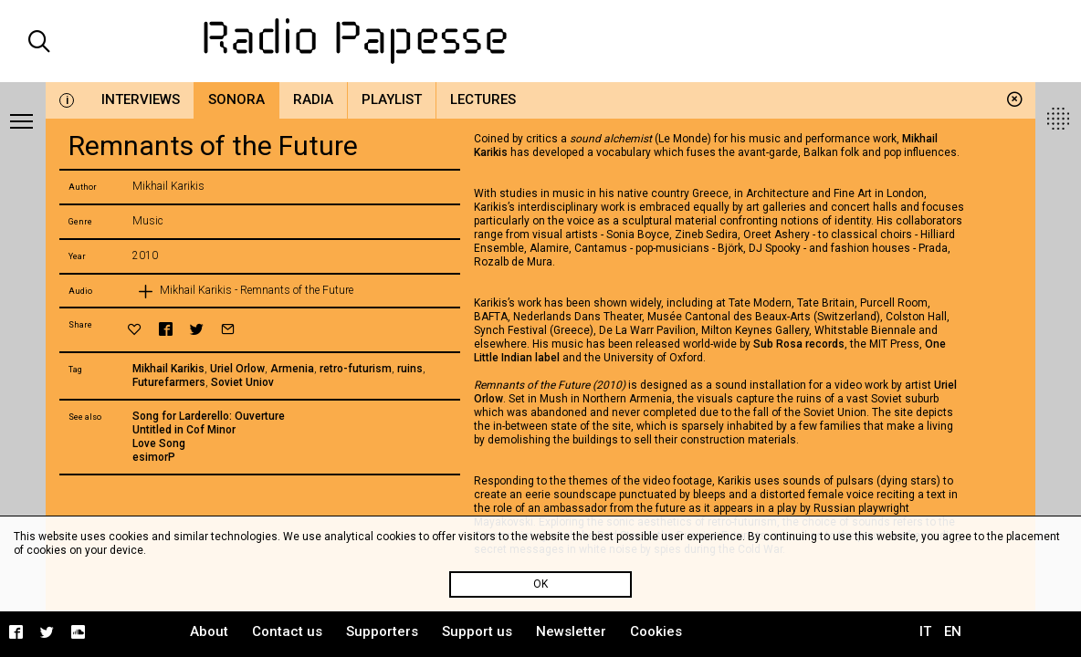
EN (952, 631)
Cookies (656, 631)
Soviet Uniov (242, 382)
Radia (313, 99)
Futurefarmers (168, 382)
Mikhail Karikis (168, 368)
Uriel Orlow (237, 368)
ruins (410, 368)
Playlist (392, 99)
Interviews (140, 99)
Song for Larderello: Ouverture (208, 416)
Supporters (382, 631)
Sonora (236, 99)
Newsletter (571, 631)
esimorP (153, 457)
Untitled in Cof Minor (184, 429)
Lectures (483, 99)
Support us (477, 631)
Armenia (292, 368)
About (209, 631)
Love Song (158, 443)
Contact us (287, 631)
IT (925, 631)
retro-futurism (356, 368)
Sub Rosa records (799, 344)
